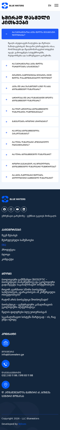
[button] (30, 34)
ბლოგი (6, 254)
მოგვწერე (8, 351)
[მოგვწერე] (6, 343)
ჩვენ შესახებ (9, 235)
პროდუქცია (8, 249)
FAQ (4, 244)
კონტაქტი (8, 259)
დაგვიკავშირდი (11, 372)
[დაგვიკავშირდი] (6, 364)
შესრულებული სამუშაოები (18, 240)
